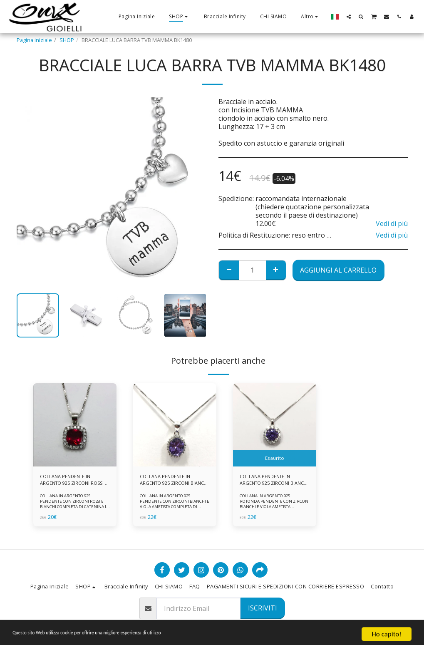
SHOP (67, 40)
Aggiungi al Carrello (338, 270)
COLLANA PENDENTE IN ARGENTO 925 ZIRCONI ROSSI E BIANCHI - (68, 481)
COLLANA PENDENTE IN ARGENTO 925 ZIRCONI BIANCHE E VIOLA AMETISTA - (273, 481)
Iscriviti (262, 608)
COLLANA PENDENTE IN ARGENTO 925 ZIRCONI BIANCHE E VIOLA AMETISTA (173, 481)
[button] (349, 16)
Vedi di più (392, 223)
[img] (75, 424)
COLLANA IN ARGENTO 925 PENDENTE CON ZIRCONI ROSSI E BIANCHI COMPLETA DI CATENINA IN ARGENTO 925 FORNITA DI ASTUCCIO (73, 508)
